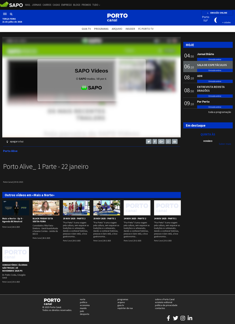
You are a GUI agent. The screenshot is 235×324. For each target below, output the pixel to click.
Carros (47, 5)
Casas (56, 5)
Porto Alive (10, 151)
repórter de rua (125, 308)
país (82, 311)
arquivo (121, 302)
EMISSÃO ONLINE (217, 12)
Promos (86, 5)
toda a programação (219, 112)
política (83, 302)
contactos (160, 308)
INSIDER (130, 28)
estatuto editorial (163, 302)
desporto (84, 314)
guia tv (121, 305)
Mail (28, 5)
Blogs (76, 5)
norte (82, 299)
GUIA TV (86, 28)
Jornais (36, 5)
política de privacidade (166, 305)
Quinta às (208, 134)
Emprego (66, 5)
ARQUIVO (117, 28)
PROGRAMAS (101, 28)
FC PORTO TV (145, 28)
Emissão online (215, 59)
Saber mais (225, 143)
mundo (83, 308)
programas (123, 299)
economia (85, 305)
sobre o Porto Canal (164, 299)
